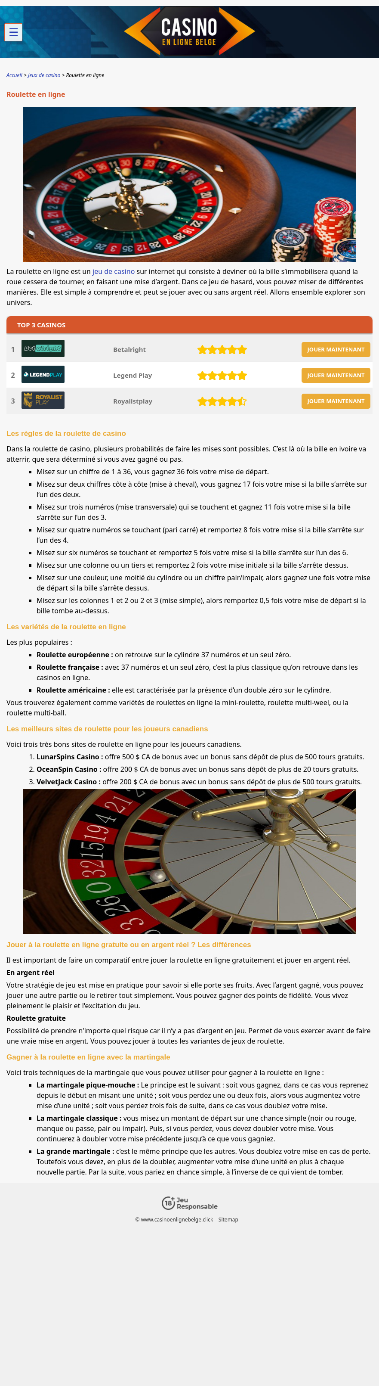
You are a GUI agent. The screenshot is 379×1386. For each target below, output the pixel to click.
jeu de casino (113, 271)
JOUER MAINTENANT (336, 349)
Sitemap (228, 1219)
